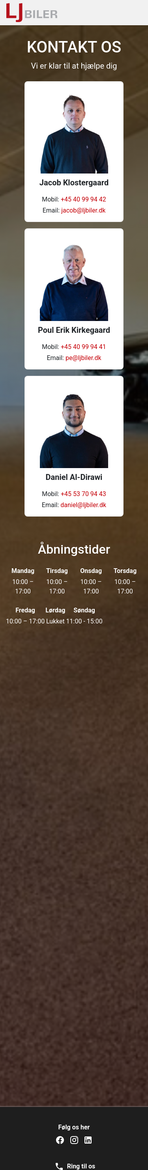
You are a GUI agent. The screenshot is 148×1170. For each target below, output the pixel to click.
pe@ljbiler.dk (83, 358)
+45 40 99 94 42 (83, 199)
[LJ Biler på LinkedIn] (88, 1140)
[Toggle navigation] (131, 12)
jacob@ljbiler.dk (83, 210)
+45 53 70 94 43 (83, 494)
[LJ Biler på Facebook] (60, 1140)
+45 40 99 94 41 (83, 347)
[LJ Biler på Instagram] (74, 1140)
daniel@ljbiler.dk (83, 505)
